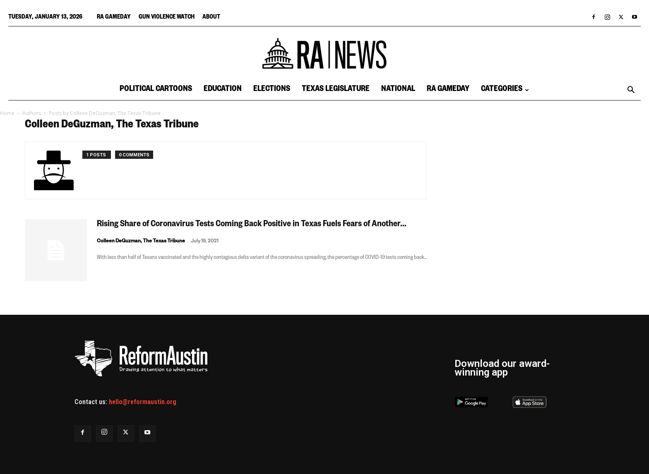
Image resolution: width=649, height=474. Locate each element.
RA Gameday (114, 17)
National (398, 90)
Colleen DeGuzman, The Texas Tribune (141, 241)
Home (7, 113)
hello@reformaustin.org (142, 402)
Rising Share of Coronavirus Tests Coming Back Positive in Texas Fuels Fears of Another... (251, 225)
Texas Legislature (336, 90)
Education (223, 90)
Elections (271, 90)
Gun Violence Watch (167, 17)
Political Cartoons (156, 90)
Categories (505, 90)
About (211, 17)
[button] (631, 90)
